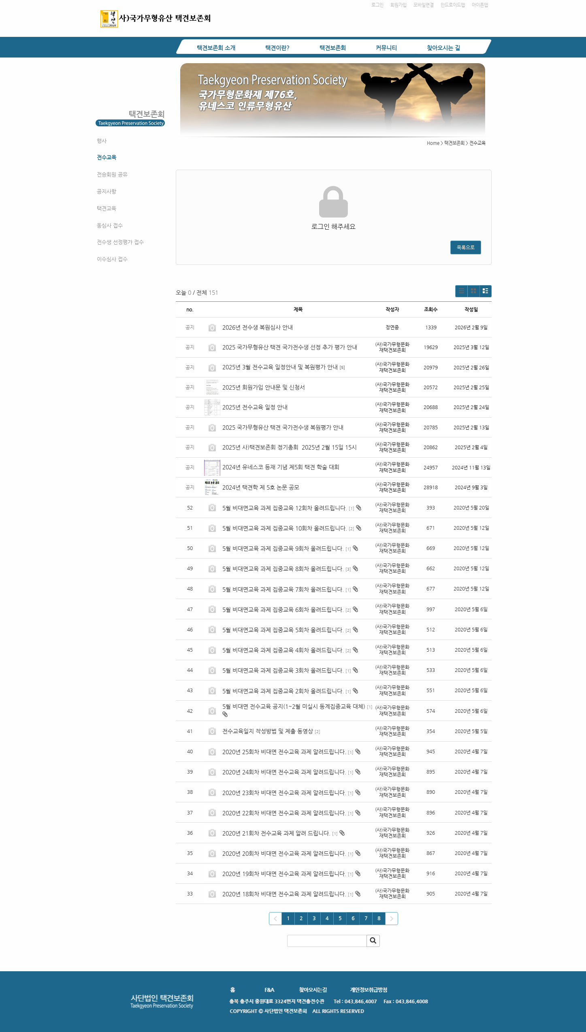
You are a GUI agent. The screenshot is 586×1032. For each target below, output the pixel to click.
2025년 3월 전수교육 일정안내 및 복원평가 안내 (280, 367)
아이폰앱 (480, 5)
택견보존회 (333, 48)
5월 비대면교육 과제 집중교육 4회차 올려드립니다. (283, 650)
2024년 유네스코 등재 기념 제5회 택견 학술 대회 (280, 467)
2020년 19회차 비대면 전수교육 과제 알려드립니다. (284, 873)
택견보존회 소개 (216, 48)
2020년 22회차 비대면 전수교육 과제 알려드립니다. (284, 813)
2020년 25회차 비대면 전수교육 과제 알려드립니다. (284, 751)
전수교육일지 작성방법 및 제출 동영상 (267, 731)
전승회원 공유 (112, 174)
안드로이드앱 (453, 5)
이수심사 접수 (112, 259)
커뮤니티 (386, 48)
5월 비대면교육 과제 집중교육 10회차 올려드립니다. (284, 528)
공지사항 (106, 191)
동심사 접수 (110, 225)
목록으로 (466, 247)
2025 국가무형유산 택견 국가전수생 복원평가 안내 (282, 427)
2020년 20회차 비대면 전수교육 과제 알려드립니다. (284, 853)
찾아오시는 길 (443, 48)
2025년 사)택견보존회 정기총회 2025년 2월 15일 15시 (289, 447)
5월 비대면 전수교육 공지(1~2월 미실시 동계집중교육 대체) (293, 706)
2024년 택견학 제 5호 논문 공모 (260, 487)
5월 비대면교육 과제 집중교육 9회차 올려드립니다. (283, 548)
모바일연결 (423, 5)
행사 (102, 141)
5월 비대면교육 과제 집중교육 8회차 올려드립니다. (283, 568)
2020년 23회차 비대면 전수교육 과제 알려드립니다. (284, 792)
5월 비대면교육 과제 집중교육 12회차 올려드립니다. (284, 508)
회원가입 (398, 5)
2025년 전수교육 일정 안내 (255, 407)
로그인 (377, 5)
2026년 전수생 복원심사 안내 (257, 327)
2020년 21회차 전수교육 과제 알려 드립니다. (276, 833)
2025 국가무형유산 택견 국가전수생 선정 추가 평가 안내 (289, 347)
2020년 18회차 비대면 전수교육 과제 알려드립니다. (284, 894)
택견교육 (106, 208)
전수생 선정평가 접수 (120, 242)
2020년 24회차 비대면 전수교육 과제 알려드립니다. (284, 772)
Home (433, 143)
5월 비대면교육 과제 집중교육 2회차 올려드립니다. (283, 691)
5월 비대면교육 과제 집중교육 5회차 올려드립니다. (283, 630)
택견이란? (277, 48)
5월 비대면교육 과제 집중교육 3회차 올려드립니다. (283, 670)
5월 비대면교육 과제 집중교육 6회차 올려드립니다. (283, 609)
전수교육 (106, 157)
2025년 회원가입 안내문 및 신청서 (263, 387)
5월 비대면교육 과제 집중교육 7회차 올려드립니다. (283, 589)
